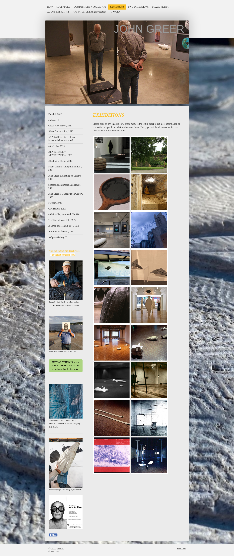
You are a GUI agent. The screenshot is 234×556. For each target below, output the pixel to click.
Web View (181, 548)
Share (53, 535)
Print (52, 548)
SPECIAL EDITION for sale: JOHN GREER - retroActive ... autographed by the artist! (66, 365)
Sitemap (60, 548)
